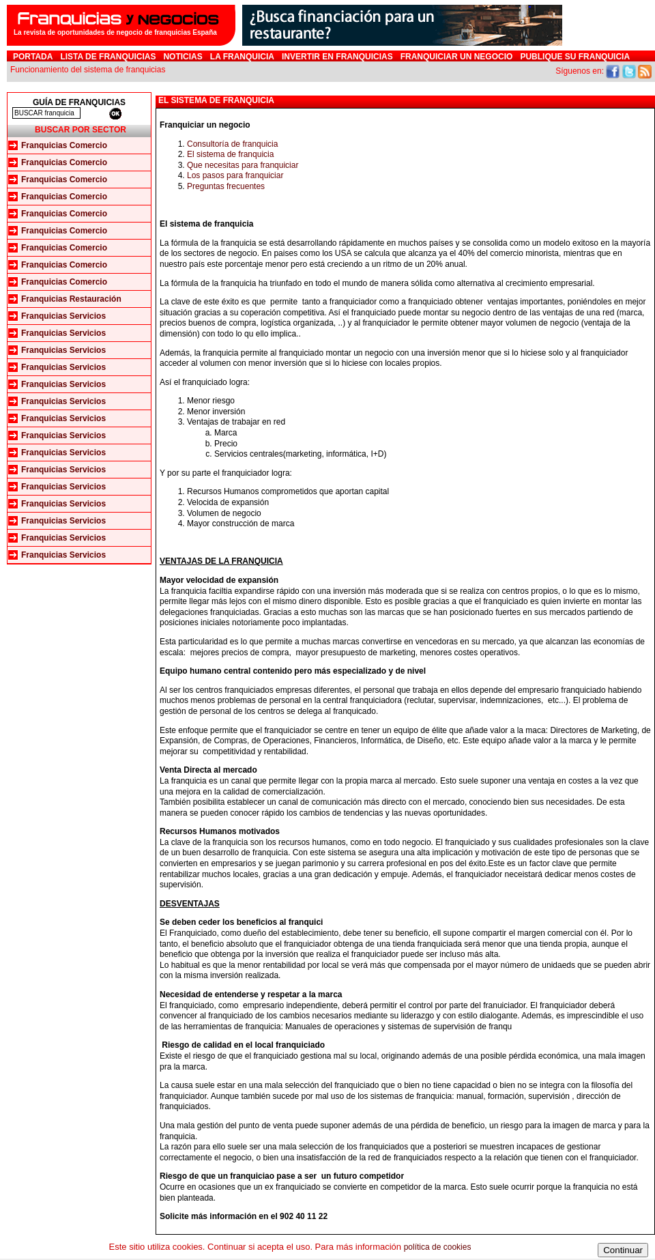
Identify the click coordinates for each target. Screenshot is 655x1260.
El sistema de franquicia (230, 154)
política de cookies (437, 1247)
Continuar (623, 1250)
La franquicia (242, 56)
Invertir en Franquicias (337, 56)
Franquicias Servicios (63, 316)
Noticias (182, 56)
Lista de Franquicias (108, 56)
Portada (33, 56)
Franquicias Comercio (64, 145)
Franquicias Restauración (71, 299)
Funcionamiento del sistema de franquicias (87, 69)
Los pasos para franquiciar (235, 175)
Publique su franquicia (575, 56)
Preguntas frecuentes (226, 186)
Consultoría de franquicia (232, 144)
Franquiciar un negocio (457, 56)
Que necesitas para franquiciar (242, 165)
